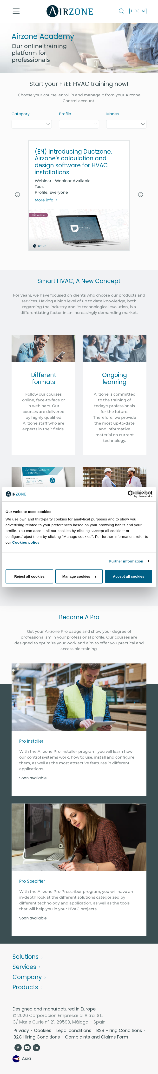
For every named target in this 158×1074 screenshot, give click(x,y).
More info (46, 200)
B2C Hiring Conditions (37, 1037)
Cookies (43, 1030)
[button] (17, 195)
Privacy (21, 1030)
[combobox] (32, 124)
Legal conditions (74, 1030)
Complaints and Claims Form (96, 1037)
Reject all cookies (29, 576)
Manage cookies (79, 576)
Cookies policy (26, 542)
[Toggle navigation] (16, 11)
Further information (126, 561)
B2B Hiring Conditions (119, 1030)
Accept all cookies (128, 576)
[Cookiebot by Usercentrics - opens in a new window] (131, 494)
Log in (138, 11)
